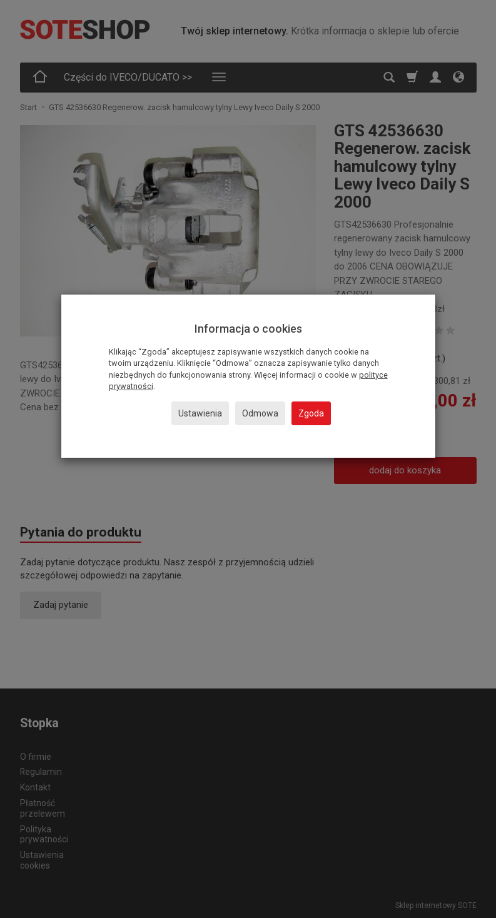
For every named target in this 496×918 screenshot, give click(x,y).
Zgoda (311, 413)
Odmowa (260, 413)
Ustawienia (200, 413)
